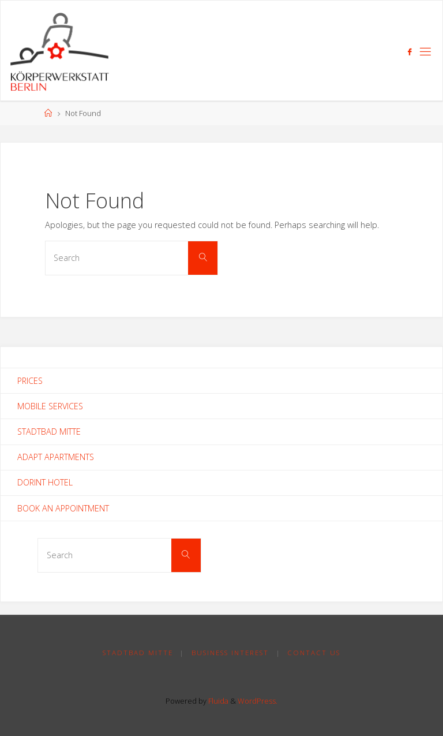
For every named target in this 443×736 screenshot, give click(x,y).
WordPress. (257, 701)
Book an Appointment (63, 508)
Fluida (217, 701)
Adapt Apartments (55, 456)
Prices (30, 380)
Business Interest (230, 652)
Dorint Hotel (45, 482)
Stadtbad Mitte (49, 431)
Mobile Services (50, 406)
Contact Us (313, 652)
